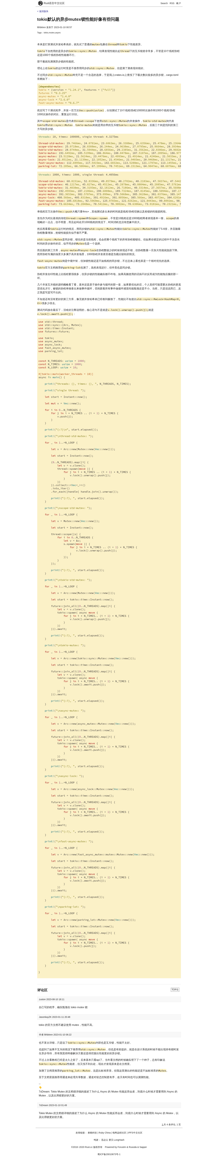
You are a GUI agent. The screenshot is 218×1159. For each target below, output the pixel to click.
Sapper (143, 1147)
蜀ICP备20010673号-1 (108, 1154)
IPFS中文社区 (135, 1132)
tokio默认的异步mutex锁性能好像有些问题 (78, 19)
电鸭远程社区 (119, 1132)
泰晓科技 (92, 1132)
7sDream (44, 1105)
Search (164, 3)
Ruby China (105, 1132)
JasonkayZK (45, 1017)
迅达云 (104, 1140)
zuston (42, 999)
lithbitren (41, 27)
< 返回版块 (42, 11)
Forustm (122, 1147)
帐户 (178, 3)
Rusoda (133, 1147)
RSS (172, 3)
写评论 (175, 989)
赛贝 (111, 1140)
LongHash (119, 1140)
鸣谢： (97, 1140)
